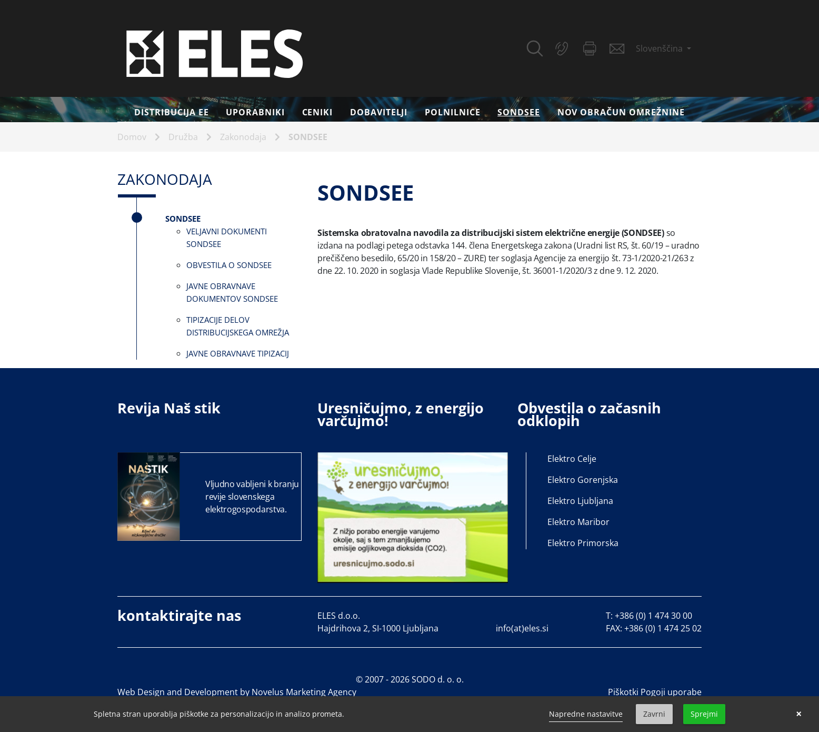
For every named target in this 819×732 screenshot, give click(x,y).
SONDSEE (522, 112)
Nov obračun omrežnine (621, 112)
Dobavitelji (379, 112)
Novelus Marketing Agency (304, 692)
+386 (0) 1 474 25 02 (663, 628)
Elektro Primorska (582, 543)
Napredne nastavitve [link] (586, 714)
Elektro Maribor (578, 522)
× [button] (799, 714)
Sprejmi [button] (704, 714)
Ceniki (317, 112)
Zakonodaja (243, 137)
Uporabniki (255, 112)
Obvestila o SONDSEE (229, 265)
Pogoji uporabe (671, 692)
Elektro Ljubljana (580, 501)
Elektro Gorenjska (582, 480)
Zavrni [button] (654, 714)
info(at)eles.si (522, 628)
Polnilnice (453, 112)
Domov (131, 137)
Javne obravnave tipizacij (237, 353)
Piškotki (623, 692)
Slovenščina (660, 48)
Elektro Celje (571, 458)
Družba (183, 137)
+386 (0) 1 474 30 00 (653, 615)
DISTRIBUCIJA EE (171, 112)
